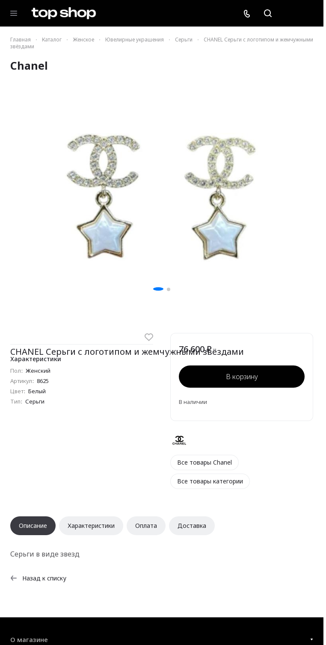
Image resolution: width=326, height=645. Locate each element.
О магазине (29, 639)
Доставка (192, 525)
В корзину (242, 376)
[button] (158, 289)
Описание (33, 525)
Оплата (146, 525)
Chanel (29, 65)
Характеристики (91, 525)
